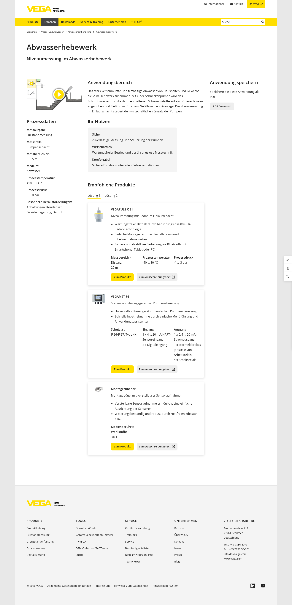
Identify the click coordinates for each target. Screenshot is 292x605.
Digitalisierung (36, 555)
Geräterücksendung (137, 528)
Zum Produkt (122, 277)
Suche (79, 555)
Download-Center (87, 528)
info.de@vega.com (235, 554)
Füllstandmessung (38, 535)
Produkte (33, 22)
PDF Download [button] (222, 106)
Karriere (179, 528)
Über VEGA (181, 535)
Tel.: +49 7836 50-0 (235, 544)
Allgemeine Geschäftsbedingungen (69, 585)
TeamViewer (132, 561)
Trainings (131, 535)
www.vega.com (233, 558)
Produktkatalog (36, 528)
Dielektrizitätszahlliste (139, 555)
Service (131, 521)
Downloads (68, 22)
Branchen (50, 22)
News (177, 548)
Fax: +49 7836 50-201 (237, 549)
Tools (81, 521)
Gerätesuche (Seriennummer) (94, 535)
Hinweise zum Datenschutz (131, 585)
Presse (178, 555)
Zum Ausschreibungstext (155, 277)
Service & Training (91, 22)
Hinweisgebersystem (165, 585)
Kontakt (179, 541)
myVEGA (81, 541)
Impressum (103, 585)
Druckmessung (36, 548)
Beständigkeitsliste (137, 548)
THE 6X (136, 22)
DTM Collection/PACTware (92, 548)
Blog (177, 561)
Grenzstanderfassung (40, 541)
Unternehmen (117, 22)
